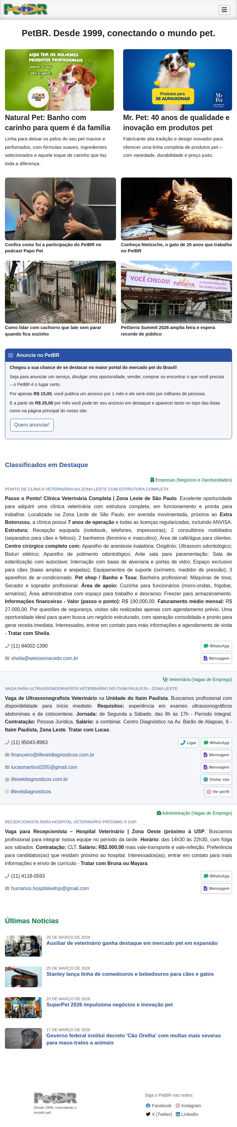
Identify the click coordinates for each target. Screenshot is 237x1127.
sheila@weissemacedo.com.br (44, 660)
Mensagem (219, 661)
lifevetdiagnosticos (31, 794)
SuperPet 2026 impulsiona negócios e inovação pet (109, 1007)
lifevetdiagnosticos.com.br (39, 782)
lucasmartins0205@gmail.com (44, 770)
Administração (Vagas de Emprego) (197, 815)
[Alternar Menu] (224, 10)
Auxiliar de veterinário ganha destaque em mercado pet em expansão (132, 946)
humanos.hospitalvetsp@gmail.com (50, 891)
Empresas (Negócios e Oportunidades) (193, 482)
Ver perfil (221, 794)
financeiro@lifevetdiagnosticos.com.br (52, 757)
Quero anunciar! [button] (32, 427)
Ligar (191, 745)
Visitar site (220, 782)
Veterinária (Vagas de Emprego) (200, 682)
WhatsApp (219, 648)
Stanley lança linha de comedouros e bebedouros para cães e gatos (130, 976)
